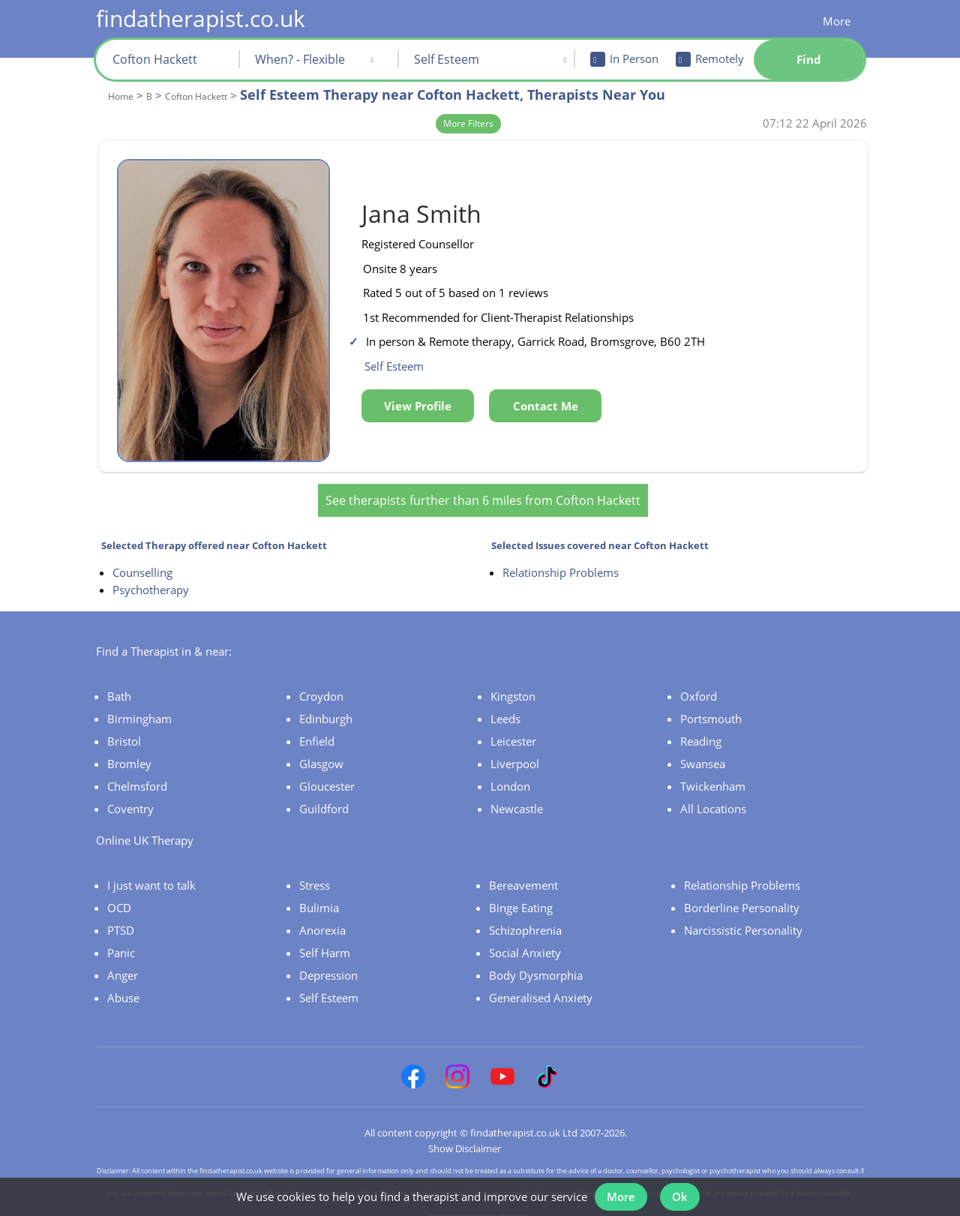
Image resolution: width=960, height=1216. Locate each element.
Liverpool (514, 750)
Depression (328, 962)
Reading (701, 728)
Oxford (698, 683)
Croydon (321, 683)
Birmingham (139, 705)
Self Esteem (328, 984)
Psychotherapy (150, 576)
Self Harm (324, 939)
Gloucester (327, 773)
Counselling (142, 559)
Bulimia (319, 894)
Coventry (130, 795)
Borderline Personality (742, 894)
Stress (314, 872)
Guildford (324, 795)
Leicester (513, 728)
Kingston (513, 683)
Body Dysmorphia (536, 962)
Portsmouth (711, 705)
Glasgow (321, 750)
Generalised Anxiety (540, 984)
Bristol (124, 728)
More (836, 21)
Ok (683, 1191)
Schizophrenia (525, 917)
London (510, 773)
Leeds (505, 705)
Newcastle (516, 795)
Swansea (702, 750)
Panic (121, 939)
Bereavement (523, 872)
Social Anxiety (525, 939)
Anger (122, 962)
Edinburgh (325, 705)
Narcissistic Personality (743, 917)
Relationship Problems (560, 559)
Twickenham (713, 773)
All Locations (713, 795)
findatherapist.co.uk (200, 18)
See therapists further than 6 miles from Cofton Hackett (483, 487)
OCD (119, 894)
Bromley (129, 750)
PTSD (120, 917)
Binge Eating (521, 894)
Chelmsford (137, 773)
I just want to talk (151, 872)
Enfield (316, 728)
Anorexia (322, 917)
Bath (119, 683)
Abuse (123, 984)
